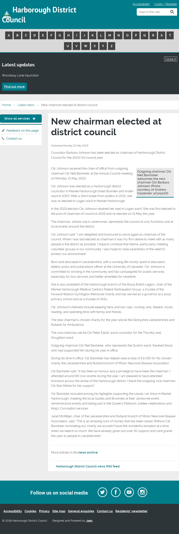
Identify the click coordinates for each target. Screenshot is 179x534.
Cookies (30, 511)
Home (6, 105)
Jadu (89, 520)
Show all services (20, 118)
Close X (170, 59)
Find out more (14, 86)
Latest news (26, 105)
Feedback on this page (22, 130)
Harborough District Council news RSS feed (88, 466)
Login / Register (165, 4)
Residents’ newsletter (131, 511)
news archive (88, 452)
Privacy (44, 511)
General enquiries (81, 511)
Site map (58, 511)
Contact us (14, 138)
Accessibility (141, 4)
